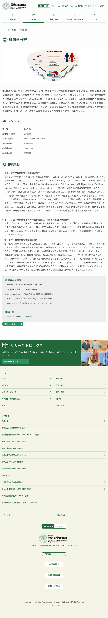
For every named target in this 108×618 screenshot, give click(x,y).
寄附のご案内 (54, 586)
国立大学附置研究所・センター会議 (15, 495)
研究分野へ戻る (9, 324)
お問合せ (103, 6)
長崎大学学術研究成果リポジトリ (14, 455)
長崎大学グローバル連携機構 (12, 462)
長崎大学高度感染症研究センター (14, 441)
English (47, 6)
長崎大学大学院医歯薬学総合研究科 (15, 428)
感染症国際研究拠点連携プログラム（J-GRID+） (20, 502)
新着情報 (59, 378)
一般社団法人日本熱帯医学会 (12, 482)
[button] (12, 324)
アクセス (91, 6)
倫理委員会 (54, 564)
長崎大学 (5, 421)
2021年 (29, 316)
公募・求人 (69, 6)
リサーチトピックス (9, 392)
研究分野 (33, 19)
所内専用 (47, 554)
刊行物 (80, 6)
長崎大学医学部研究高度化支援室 (14, 468)
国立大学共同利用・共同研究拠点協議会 (16, 489)
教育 (95, 19)
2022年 (19, 316)
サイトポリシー (55, 605)
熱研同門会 (6, 475)
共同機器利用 (54, 575)
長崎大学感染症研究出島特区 (12, 448)
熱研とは (13, 19)
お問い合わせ (61, 515)
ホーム (57, 6)
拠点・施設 (54, 19)
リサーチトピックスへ (14, 361)
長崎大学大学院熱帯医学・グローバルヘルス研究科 (21, 434)
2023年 (8, 316)
